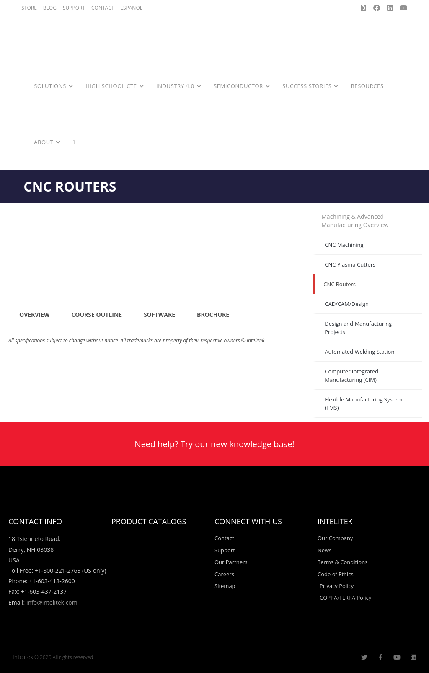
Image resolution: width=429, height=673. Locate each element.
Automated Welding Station (359, 351)
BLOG (50, 7)
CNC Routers (339, 284)
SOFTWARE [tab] (159, 314)
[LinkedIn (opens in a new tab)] (390, 8)
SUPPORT (74, 7)
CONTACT (102, 7)
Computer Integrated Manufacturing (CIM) (351, 375)
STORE (29, 7)
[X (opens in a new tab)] (363, 8)
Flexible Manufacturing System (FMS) (363, 404)
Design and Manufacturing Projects (358, 328)
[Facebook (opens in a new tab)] (376, 8)
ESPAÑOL (131, 7)
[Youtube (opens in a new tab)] (402, 8)
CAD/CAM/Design (347, 304)
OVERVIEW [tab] (34, 314)
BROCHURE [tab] (213, 314)
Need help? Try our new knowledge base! (214, 444)
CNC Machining (344, 244)
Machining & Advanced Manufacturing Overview (354, 220)
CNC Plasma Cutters (350, 264)
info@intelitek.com (52, 602)
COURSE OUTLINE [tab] (96, 314)
